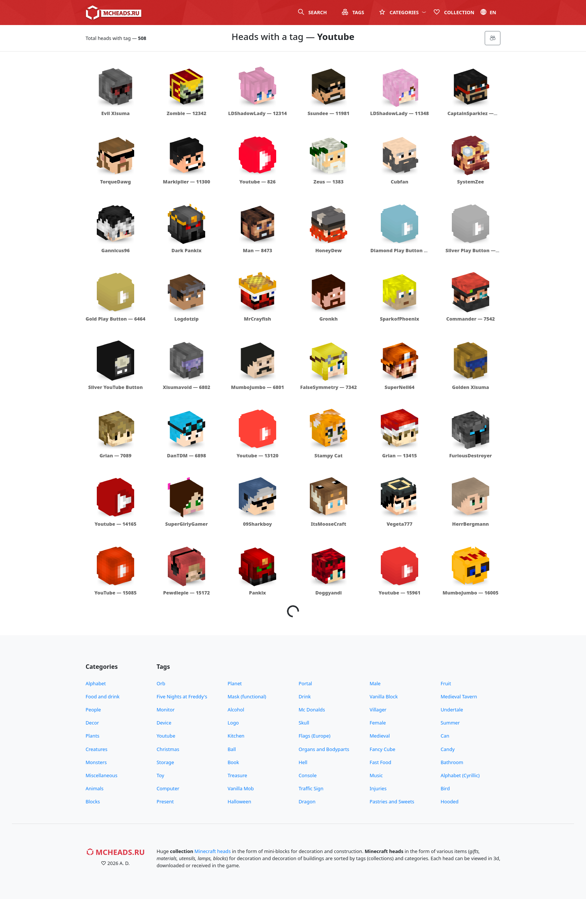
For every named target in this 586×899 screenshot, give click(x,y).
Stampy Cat (328, 455)
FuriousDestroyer (470, 455)
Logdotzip (187, 318)
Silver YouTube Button (115, 387)
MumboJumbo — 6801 (257, 387)
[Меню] (492, 38)
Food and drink (103, 696)
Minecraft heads (212, 851)
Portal (305, 683)
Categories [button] (402, 12)
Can (445, 735)
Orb (161, 683)
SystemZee (470, 181)
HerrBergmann (470, 523)
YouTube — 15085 (115, 592)
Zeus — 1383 (328, 181)
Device (164, 722)
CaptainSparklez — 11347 (470, 117)
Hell (303, 762)
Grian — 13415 (399, 455)
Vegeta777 (399, 523)
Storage (165, 762)
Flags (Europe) (314, 735)
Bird (445, 788)
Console (308, 775)
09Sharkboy (257, 523)
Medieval (380, 735)
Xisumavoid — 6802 (186, 387)
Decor (92, 722)
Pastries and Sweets (392, 801)
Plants (92, 735)
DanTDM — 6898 (186, 455)
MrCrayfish (257, 318)
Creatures (96, 749)
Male (375, 683)
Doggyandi (328, 592)
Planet (235, 683)
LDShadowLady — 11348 (399, 113)
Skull (304, 722)
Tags (353, 12)
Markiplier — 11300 (186, 181)
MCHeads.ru (115, 852)
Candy (448, 749)
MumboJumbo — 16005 (470, 592)
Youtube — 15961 (399, 592)
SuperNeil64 (399, 387)
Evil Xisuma (115, 113)
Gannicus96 (115, 250)
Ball (232, 749)
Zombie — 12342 (186, 113)
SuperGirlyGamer (186, 523)
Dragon (307, 801)
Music (376, 775)
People (93, 709)
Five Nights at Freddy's (182, 696)
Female (378, 722)
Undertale (452, 709)
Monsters (96, 762)
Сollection (454, 12)
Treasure (237, 775)
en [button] (488, 12)
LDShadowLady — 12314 (257, 113)
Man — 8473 (257, 250)
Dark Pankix (186, 250)
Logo (233, 722)
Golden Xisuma (470, 387)
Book (233, 762)
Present (165, 801)
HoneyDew (328, 250)
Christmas (168, 749)
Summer (450, 722)
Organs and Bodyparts (324, 749)
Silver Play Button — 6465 (470, 254)
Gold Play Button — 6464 (115, 318)
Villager (378, 709)
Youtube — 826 (257, 181)
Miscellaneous (101, 775)
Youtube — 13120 (257, 455)
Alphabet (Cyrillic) (460, 775)
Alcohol (236, 709)
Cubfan (399, 181)
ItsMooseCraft (328, 523)
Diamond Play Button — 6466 (399, 254)
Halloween (239, 801)
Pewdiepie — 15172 (186, 592)
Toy (160, 775)
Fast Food (380, 762)
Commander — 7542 (470, 318)
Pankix (257, 592)
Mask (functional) (247, 696)
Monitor (166, 709)
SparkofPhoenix (399, 318)
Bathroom (452, 762)
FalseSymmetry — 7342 (328, 387)
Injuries (378, 788)
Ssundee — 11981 (328, 113)
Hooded (450, 801)
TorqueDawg (115, 181)
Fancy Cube (382, 749)
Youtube (166, 735)
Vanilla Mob (241, 788)
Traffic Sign (311, 788)
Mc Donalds (312, 709)
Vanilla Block (384, 696)
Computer (168, 788)
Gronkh (329, 318)
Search (312, 12)
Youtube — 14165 (115, 523)
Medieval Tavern (459, 696)
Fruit (446, 683)
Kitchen (236, 735)
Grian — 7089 (115, 455)
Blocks (93, 801)
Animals (95, 788)
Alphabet (96, 683)
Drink (305, 696)
